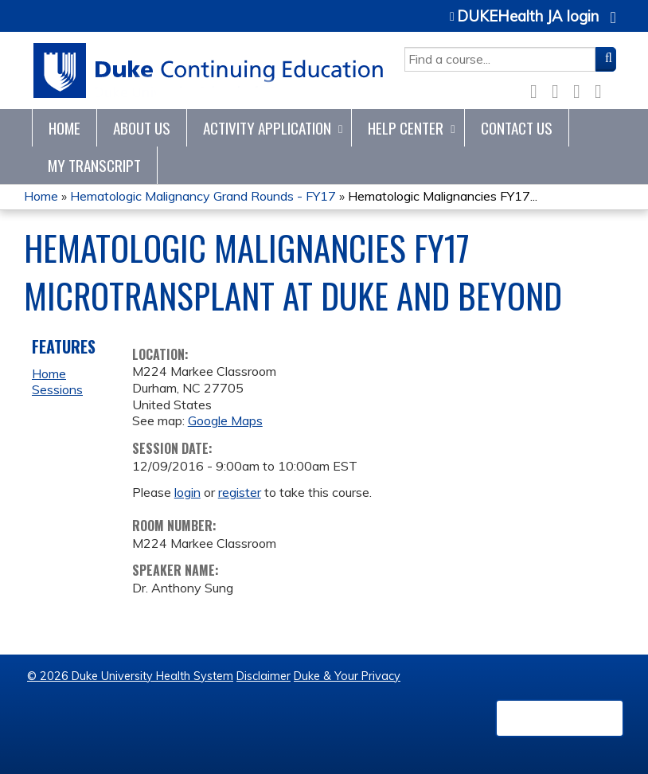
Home (64, 127)
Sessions (57, 389)
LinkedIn (581, 88)
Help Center (405, 127)
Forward (603, 88)
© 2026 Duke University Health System (130, 676)
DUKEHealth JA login (528, 17)
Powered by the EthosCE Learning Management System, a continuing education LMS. (559, 718)
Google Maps (225, 420)
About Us (141, 127)
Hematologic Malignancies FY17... (442, 196)
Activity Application (267, 127)
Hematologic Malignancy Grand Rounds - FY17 (203, 196)
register (239, 492)
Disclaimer (263, 676)
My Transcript (94, 165)
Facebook (538, 89)
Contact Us (516, 127)
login (187, 492)
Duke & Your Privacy (347, 676)
